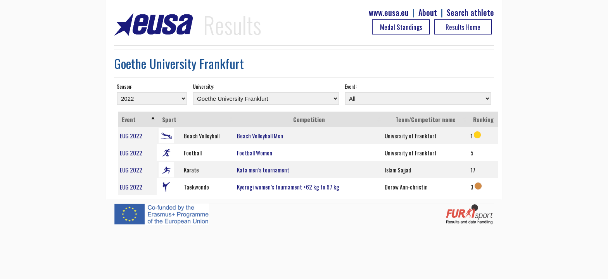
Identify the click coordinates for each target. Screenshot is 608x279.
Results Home (463, 27)
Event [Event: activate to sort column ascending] (129, 119)
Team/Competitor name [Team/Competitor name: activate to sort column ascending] (426, 119)
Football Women (254, 152)
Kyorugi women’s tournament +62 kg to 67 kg (288, 187)
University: (203, 86)
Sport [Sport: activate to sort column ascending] (169, 119)
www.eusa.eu (389, 12)
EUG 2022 (131, 135)
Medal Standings (401, 27)
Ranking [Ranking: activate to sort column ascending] (483, 119)
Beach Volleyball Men (260, 135)
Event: (351, 86)
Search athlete (470, 12)
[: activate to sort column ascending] (208, 119)
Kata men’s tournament (263, 169)
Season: (124, 86)
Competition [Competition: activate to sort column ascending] (309, 119)
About (427, 12)
